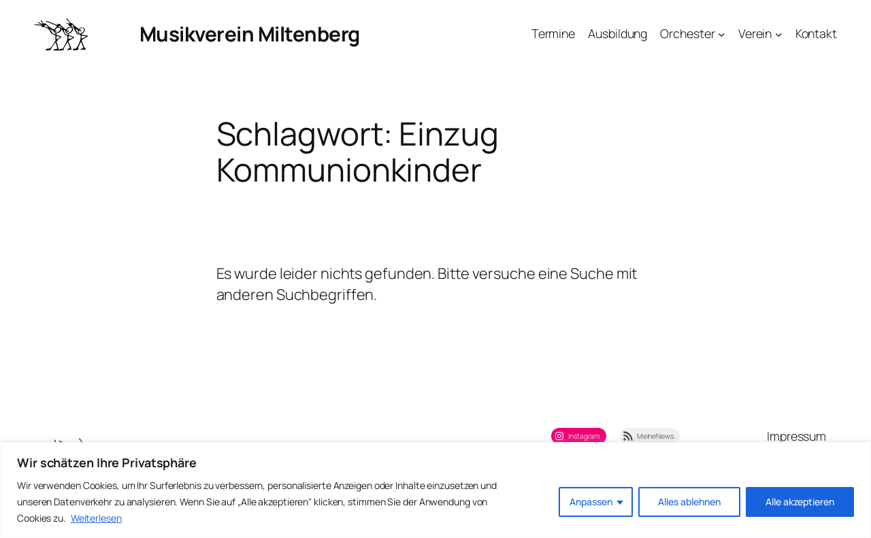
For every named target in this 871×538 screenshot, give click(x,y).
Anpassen (591, 501)
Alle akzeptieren (800, 501)
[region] (435, 490)
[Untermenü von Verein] (779, 34)
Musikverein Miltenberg (249, 34)
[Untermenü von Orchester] (721, 34)
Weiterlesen (96, 517)
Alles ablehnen (689, 501)
